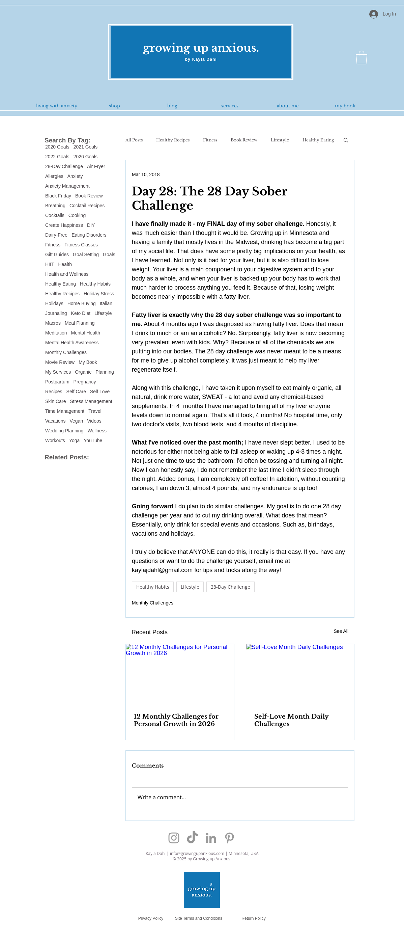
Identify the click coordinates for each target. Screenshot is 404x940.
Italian (106, 303)
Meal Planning (80, 323)
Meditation (56, 332)
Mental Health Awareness (72, 342)
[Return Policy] (254, 918)
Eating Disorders (89, 235)
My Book (88, 362)
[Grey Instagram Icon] (174, 838)
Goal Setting (86, 254)
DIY (91, 225)
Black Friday (58, 195)
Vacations (55, 421)
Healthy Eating (60, 284)
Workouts (55, 440)
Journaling (56, 313)
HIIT (49, 264)
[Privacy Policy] (151, 918)
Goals (109, 254)
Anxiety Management (67, 186)
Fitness (52, 244)
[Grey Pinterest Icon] (229, 838)
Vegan (76, 421)
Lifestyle (103, 313)
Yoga (74, 440)
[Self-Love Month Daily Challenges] (300, 674)
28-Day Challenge (64, 166)
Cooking (77, 215)
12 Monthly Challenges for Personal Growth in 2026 (176, 720)
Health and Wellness (66, 274)
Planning (104, 372)
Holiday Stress (99, 293)
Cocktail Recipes (87, 205)
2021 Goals (86, 147)
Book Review (89, 195)
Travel (94, 411)
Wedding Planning (64, 430)
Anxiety (75, 176)
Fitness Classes (81, 244)
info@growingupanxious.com (197, 853)
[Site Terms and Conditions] (199, 918)
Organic (83, 372)
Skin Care (55, 401)
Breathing (55, 205)
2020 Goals (57, 147)
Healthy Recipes (62, 293)
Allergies (54, 176)
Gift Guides (57, 254)
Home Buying (81, 303)
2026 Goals (86, 156)
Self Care (76, 391)
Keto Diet (81, 313)
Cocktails (54, 215)
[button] (361, 57)
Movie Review (60, 362)
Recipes (53, 391)
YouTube (93, 440)
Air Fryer (96, 166)
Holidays (54, 303)
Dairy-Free (56, 235)
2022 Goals (57, 156)
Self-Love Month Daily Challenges (291, 720)
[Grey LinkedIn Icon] (211, 838)
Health (64, 264)
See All (341, 631)
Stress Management (91, 401)
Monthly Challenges (66, 352)
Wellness (97, 430)
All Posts (134, 139)
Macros (53, 323)
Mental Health (85, 332)
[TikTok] (192, 838)
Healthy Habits (95, 284)
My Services (58, 372)
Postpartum (57, 381)
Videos (94, 421)
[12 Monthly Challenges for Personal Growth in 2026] (180, 674)
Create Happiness (64, 225)
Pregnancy (85, 381)
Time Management (64, 411)
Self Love (100, 391)
